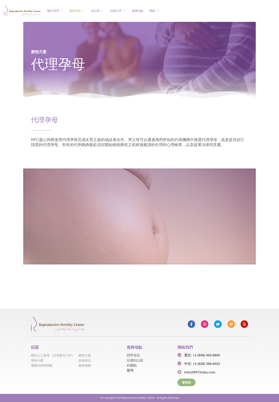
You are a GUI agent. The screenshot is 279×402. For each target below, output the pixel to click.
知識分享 (117, 10)
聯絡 (153, 10)
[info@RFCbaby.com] (179, 372)
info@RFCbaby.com (199, 372)
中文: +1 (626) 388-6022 (202, 364)
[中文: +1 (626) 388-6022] (179, 363)
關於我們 (54, 10)
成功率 (97, 10)
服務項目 (76, 10)
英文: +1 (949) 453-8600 (202, 355)
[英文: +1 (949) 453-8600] (179, 355)
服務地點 (138, 10)
